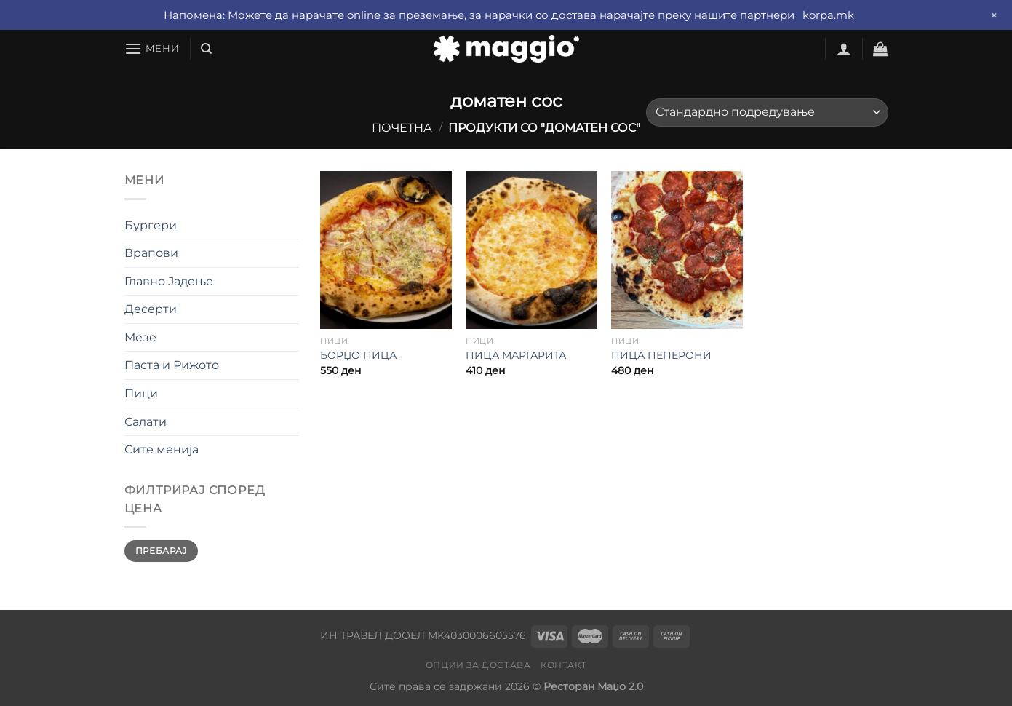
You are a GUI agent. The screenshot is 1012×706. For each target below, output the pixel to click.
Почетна (402, 128)
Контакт (563, 664)
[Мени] (152, 48)
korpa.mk (828, 15)
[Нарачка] (767, 112)
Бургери (150, 225)
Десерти (150, 309)
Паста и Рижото (171, 365)
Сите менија (161, 449)
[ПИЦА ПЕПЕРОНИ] (676, 249)
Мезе (140, 337)
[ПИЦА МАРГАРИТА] (531, 249)
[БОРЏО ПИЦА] (385, 249)
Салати (145, 422)
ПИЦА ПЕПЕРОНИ (661, 355)
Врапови (151, 253)
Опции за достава (478, 664)
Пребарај (161, 550)
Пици (141, 393)
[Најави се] (844, 49)
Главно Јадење (168, 281)
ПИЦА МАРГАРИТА (516, 355)
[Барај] (206, 49)
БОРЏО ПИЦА (358, 355)
